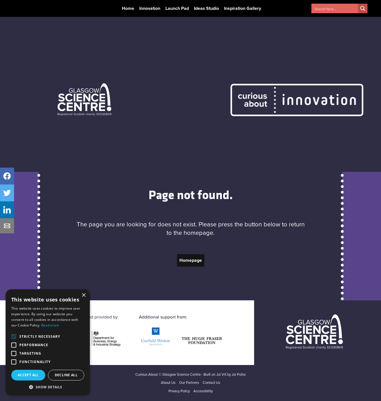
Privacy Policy (179, 391)
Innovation (149, 8)
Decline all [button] (66, 375)
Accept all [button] (28, 375)
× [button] (83, 295)
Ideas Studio (206, 8)
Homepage (190, 260)
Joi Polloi (239, 375)
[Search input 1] (334, 8)
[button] (47, 387)
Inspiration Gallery (242, 8)
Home (128, 8)
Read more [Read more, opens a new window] (50, 325)
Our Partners (189, 383)
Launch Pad (177, 8)
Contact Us (211, 383)
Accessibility (203, 391)
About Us (168, 383)
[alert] (48, 342)
